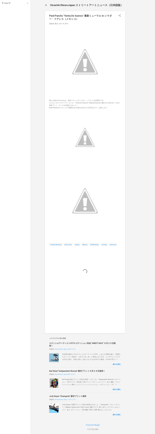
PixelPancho (94, 245)
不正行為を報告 (92, 429)
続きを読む (117, 364)
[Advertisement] (134, 43)
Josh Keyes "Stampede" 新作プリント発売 (67, 396)
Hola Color (68, 245)
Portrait (104, 245)
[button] (119, 15)
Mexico (84, 245)
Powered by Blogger (93, 425)
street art (113, 245)
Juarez (77, 245)
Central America (56, 245)
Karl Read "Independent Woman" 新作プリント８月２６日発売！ (77, 371)
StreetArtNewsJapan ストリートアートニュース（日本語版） (86, 5)
